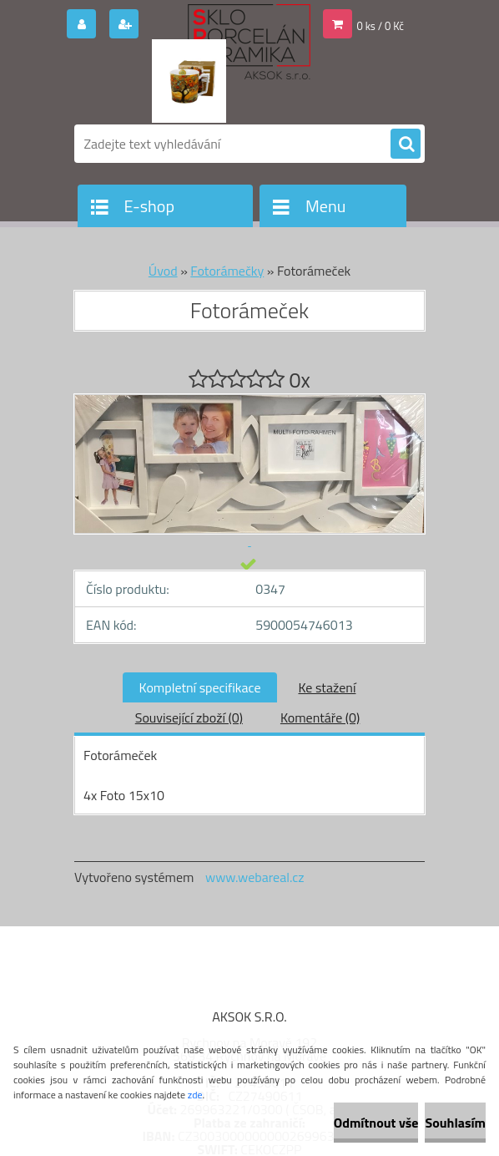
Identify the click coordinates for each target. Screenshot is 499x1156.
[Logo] (189, 81)
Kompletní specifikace (200, 687)
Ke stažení (326, 687)
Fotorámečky (227, 271)
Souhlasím (455, 1123)
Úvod (163, 271)
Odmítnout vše (376, 1123)
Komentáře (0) (320, 717)
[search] (406, 144)
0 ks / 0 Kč (381, 26)
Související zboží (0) (189, 717)
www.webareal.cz (255, 877)
